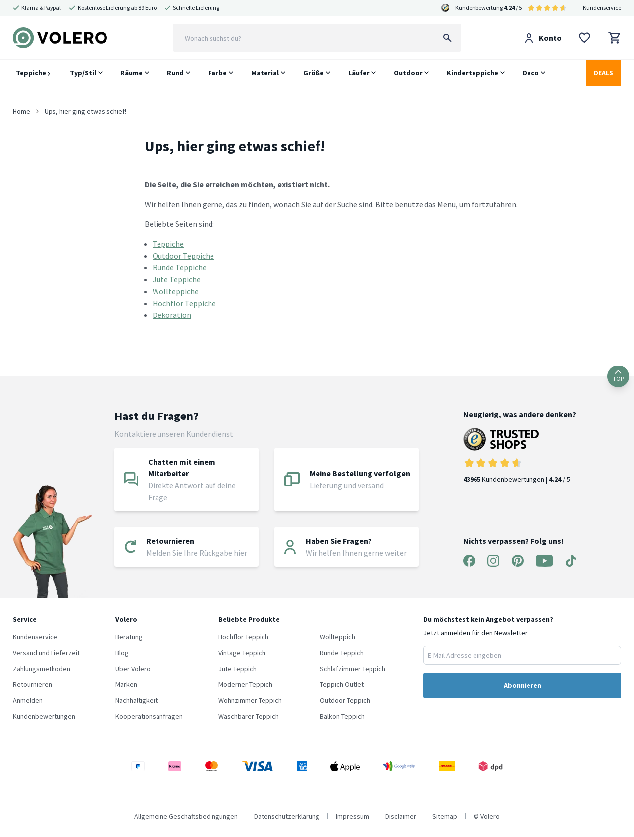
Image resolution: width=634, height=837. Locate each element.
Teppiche (33, 72)
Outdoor (408, 72)
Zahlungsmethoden (41, 668)
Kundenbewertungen (44, 716)
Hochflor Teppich (243, 636)
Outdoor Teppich (345, 700)
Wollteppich (337, 636)
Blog (122, 652)
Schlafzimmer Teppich (352, 668)
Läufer (359, 72)
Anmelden (28, 700)
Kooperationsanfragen (149, 716)
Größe (313, 72)
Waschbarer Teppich (248, 716)
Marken (126, 684)
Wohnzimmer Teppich (250, 700)
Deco (531, 72)
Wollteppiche (176, 291)
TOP (618, 376)
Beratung (129, 636)
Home (21, 111)
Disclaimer (400, 816)
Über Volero (133, 668)
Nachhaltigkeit (136, 700)
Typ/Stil (83, 72)
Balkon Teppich (342, 716)
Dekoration (172, 315)
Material (265, 72)
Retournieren (32, 684)
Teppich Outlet (342, 684)
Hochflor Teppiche (184, 303)
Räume (131, 72)
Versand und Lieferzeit (46, 652)
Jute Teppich (237, 668)
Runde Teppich (342, 652)
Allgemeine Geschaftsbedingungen (186, 816)
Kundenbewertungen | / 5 (519, 456)
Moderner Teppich (245, 684)
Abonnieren (522, 685)
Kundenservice (602, 7)
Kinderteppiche (472, 72)
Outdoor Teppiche (183, 256)
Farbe (217, 72)
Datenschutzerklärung (286, 816)
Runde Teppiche (180, 267)
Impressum (352, 816)
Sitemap (444, 816)
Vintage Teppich (241, 652)
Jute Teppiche (177, 279)
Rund (175, 72)
